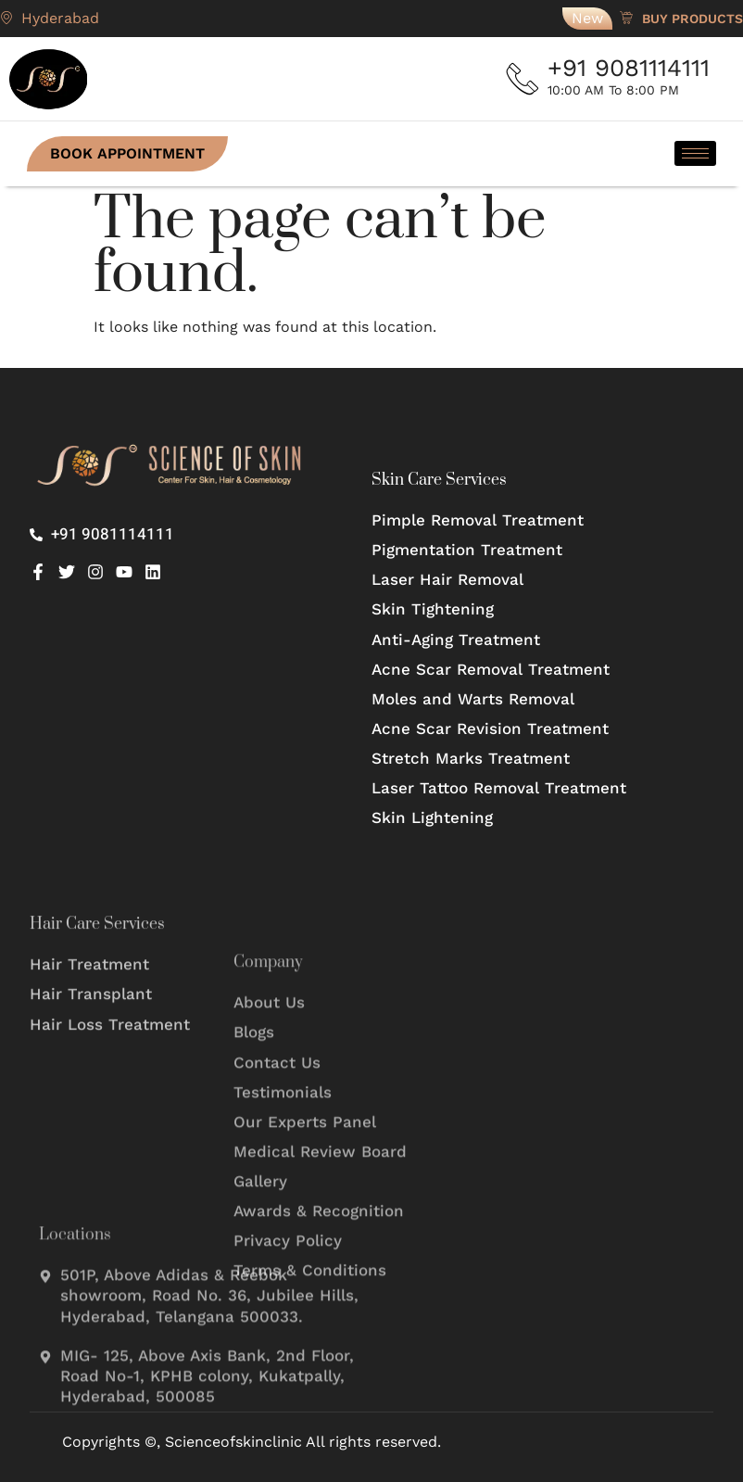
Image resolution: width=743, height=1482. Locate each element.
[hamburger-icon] (692, 153)
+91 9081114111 (633, 68)
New (587, 18)
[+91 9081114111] (525, 78)
